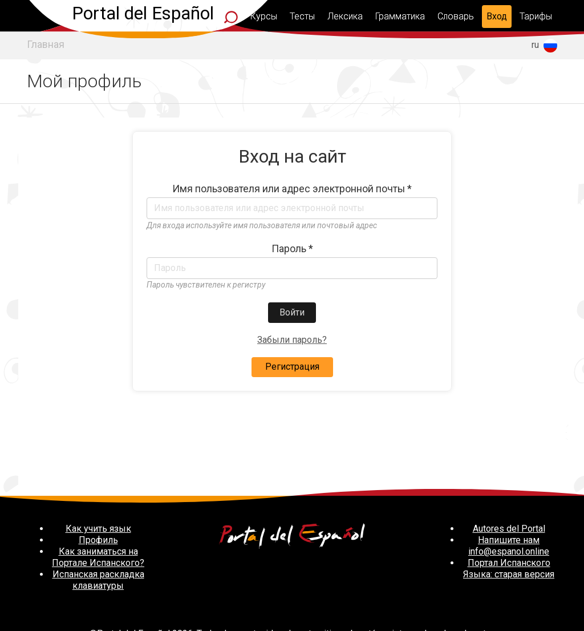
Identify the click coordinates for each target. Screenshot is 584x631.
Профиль (98, 540)
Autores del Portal (509, 528)
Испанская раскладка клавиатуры (98, 580)
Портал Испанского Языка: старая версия (508, 568)
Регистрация (292, 366)
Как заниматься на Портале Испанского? (98, 557)
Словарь (455, 16)
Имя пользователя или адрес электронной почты (292, 189)
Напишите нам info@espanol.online (508, 546)
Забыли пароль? (292, 339)
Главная (45, 44)
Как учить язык (98, 528)
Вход (496, 16)
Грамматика (400, 16)
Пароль (292, 248)
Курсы (263, 16)
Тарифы (536, 16)
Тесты (302, 16)
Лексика (345, 16)
